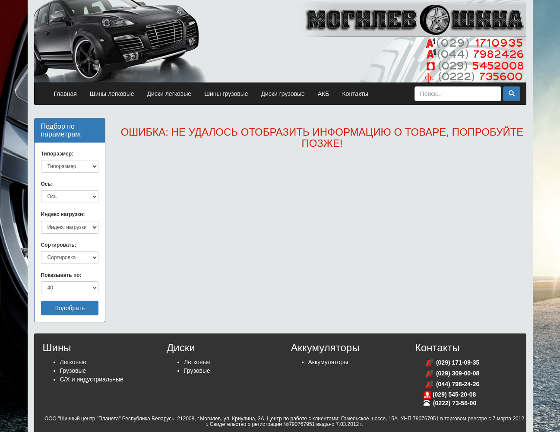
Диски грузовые (283, 93)
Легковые (73, 362)
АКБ (323, 93)
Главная (65, 93)
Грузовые (73, 370)
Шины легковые (112, 93)
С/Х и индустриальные (91, 379)
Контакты (355, 93)
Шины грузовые (226, 93)
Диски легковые (169, 93)
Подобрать (69, 308)
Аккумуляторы (328, 362)
